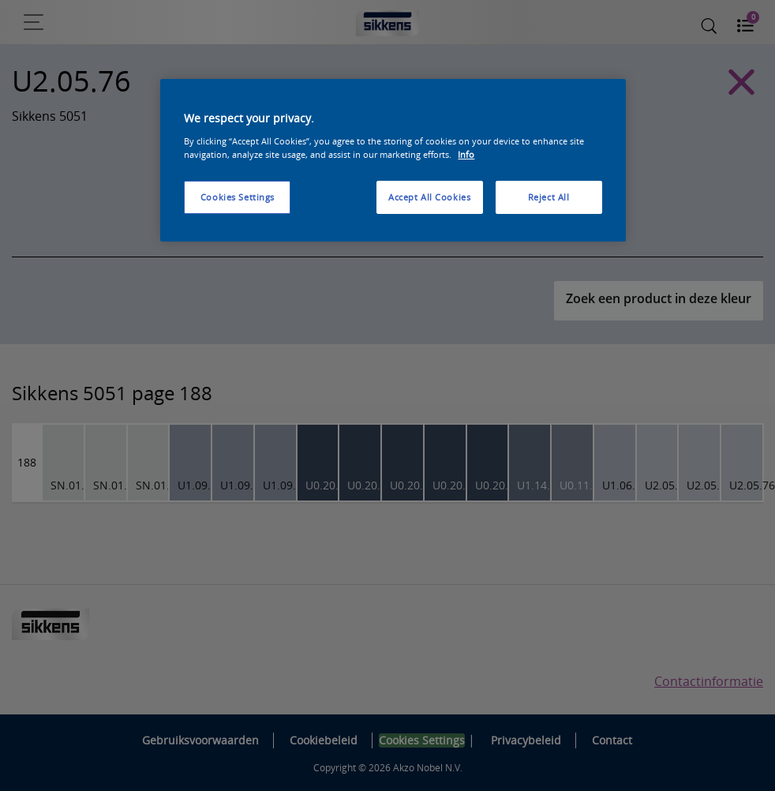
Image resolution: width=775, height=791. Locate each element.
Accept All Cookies (429, 197)
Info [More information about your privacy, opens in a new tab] (466, 154)
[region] (392, 160)
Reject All (549, 197)
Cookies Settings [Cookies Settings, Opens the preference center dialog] (237, 197)
